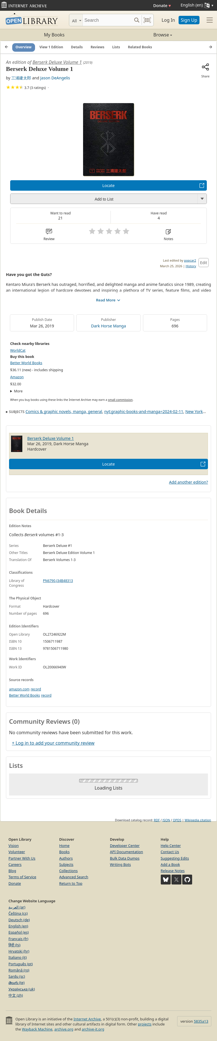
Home (64, 845)
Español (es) (18, 932)
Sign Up (189, 20)
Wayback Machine (37, 1029)
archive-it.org (93, 1029)
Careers (14, 864)
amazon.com (19, 689)
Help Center (171, 845)
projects (144, 1024)
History (191, 266)
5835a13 (201, 1021)
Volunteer (16, 851)
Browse (140, 35)
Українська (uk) (21, 989)
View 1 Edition (51, 47)
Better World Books (26, 362)
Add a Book (170, 864)
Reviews (97, 47)
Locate (108, 185)
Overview (24, 47)
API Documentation (126, 851)
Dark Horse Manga (108, 326)
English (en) (18, 926)
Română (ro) (18, 970)
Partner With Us (21, 858)
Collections (68, 870)
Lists (116, 47)
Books (64, 851)
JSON (166, 820)
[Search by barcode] (147, 20)
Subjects (66, 864)
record (36, 689)
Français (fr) (18, 938)
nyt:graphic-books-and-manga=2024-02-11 (143, 411)
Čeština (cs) (18, 913)
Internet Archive (87, 1019)
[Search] (107, 20)
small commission (120, 400)
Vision (13, 845)
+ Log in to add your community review (53, 743)
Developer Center (125, 845)
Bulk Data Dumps (125, 858)
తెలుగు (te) (16, 982)
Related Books (140, 47)
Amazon (17, 377)
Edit (203, 262)
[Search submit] (137, 20)
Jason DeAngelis (55, 78)
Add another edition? (188, 482)
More (18, 391)
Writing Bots (120, 864)
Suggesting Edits (175, 858)
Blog (12, 870)
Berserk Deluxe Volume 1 (57, 62)
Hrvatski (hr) (18, 951)
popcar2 (190, 260)
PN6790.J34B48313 (58, 580)
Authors (66, 858)
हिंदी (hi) (14, 944)
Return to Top (71, 883)
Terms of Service (22, 876)
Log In (168, 20)
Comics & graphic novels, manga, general (63, 411)
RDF (157, 820)
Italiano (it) (17, 957)
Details (77, 47)
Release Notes (173, 870)
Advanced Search (73, 876)
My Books (54, 35)
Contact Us (170, 851)
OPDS (177, 820)
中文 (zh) (15, 995)
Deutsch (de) (19, 919)
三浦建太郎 (21, 78)
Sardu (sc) (16, 976)
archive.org (63, 1029)
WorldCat (17, 350)
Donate (162, 5)
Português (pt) (20, 963)
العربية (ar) (16, 907)
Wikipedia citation (198, 820)
